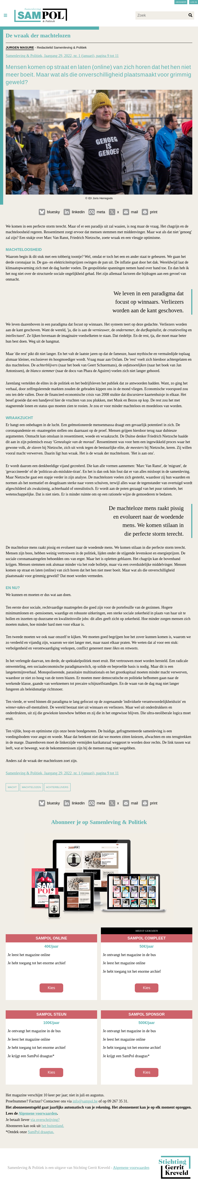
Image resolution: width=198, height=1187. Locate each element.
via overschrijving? (44, 1120)
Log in (193, 2)
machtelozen (31, 787)
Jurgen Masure (20, 47)
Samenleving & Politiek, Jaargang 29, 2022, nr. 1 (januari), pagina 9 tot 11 (62, 56)
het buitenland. (52, 1126)
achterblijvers (57, 787)
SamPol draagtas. (41, 1132)
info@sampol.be (85, 1101)
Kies (51, 988)
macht (12, 787)
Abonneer (180, 2)
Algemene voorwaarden (38, 1113)
